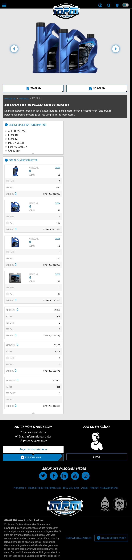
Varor (84, 487)
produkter (20, 487)
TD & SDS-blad (71, 487)
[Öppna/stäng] (4, 5)
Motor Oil (11, 98)
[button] (14, 50)
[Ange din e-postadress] (33, 449)
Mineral (25, 98)
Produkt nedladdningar (104, 487)
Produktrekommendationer (44, 487)
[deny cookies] (78, 538)
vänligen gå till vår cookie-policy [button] (43, 556)
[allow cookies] (111, 538)
